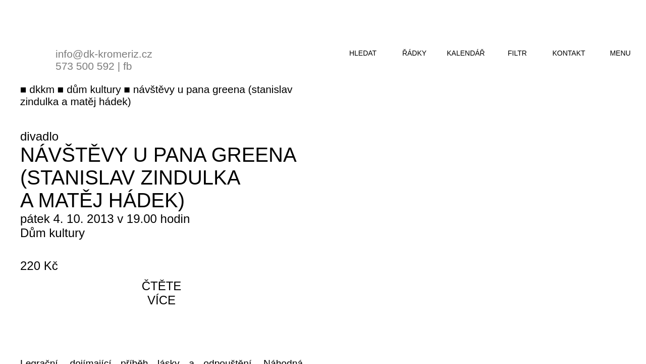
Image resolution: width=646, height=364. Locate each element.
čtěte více (162, 293)
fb (127, 66)
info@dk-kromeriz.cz (104, 54)
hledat (362, 53)
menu (620, 53)
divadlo (39, 136)
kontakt (568, 53)
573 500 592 (85, 66)
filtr (517, 53)
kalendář (465, 53)
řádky (414, 53)
